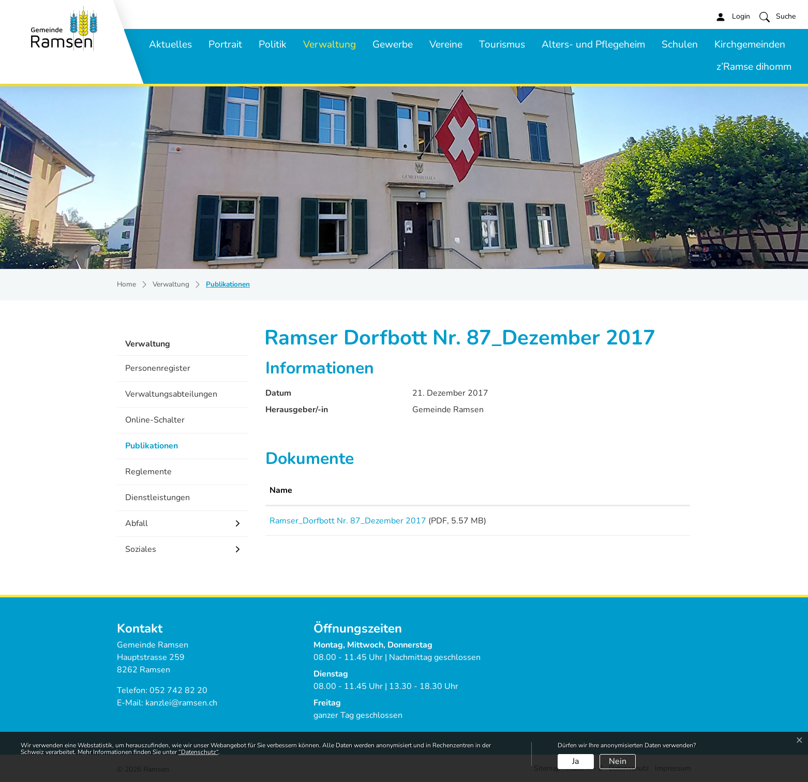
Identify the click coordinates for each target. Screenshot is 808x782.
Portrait (225, 44)
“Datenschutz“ (198, 752)
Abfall (136, 523)
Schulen (680, 44)
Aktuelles (170, 44)
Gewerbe (392, 44)
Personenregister (157, 368)
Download (650, 523)
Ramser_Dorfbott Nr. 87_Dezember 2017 (348, 521)
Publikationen (155, 449)
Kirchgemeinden (749, 44)
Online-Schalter (155, 420)
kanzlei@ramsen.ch (181, 703)
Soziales (140, 549)
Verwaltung (329, 44)
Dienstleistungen (157, 497)
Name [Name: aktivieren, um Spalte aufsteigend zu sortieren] (281, 490)
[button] (777, 16)
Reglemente (148, 471)
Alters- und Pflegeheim (593, 44)
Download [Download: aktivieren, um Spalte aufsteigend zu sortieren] (635, 490)
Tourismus (502, 44)
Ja (575, 761)
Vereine (445, 44)
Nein (617, 761)
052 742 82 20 (178, 690)
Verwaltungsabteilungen (171, 394)
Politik (273, 44)
